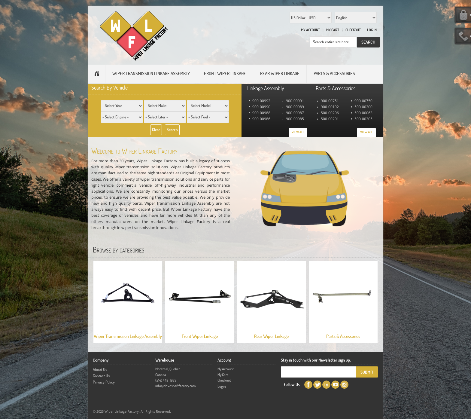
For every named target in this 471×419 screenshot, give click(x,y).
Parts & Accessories (343, 336)
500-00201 (330, 118)
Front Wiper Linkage (200, 336)
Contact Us (101, 375)
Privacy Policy (104, 382)
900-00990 (261, 106)
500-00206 (330, 112)
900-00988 (261, 112)
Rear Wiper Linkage (271, 336)
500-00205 (363, 118)
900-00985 (295, 118)
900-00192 (330, 106)
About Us (100, 369)
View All (298, 132)
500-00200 (363, 106)
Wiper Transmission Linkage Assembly (128, 336)
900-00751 (330, 100)
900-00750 (363, 100)
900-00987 (295, 112)
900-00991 (295, 100)
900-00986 (261, 118)
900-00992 (261, 100)
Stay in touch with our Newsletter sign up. (316, 359)
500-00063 (363, 112)
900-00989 (295, 106)
